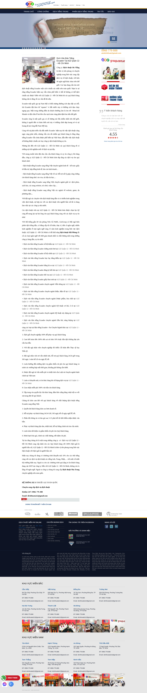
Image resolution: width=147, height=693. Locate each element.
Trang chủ (29, 11)
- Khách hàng (121, 124)
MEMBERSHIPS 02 (38, 514)
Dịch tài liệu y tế (52, 534)
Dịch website (51, 536)
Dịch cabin (51, 538)
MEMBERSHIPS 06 (92, 514)
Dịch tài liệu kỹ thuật (53, 529)
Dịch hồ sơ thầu (52, 525)
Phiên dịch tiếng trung (82, 11)
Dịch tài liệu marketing (54, 540)
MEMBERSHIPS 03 (47, 514)
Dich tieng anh (29, 4)
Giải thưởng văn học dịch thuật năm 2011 (83, 535)
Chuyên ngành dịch (55, 522)
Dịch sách (50, 527)
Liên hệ (72, 5)
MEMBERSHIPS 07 (114, 514)
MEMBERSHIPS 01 (27, 514)
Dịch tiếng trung (60, 11)
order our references (113, 98)
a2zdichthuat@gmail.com (111, 53)
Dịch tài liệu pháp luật (54, 532)
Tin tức (100, 11)
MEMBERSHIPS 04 (58, 514)
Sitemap (78, 5)
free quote (111, 88)
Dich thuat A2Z (26, 690)
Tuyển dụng (64, 5)
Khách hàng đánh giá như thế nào (113, 141)
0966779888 (12, 678)
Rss (84, 5)
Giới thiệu (56, 5)
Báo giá (111, 11)
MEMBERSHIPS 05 (73, 514)
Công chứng (43, 11)
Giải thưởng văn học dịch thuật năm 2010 (83, 542)
